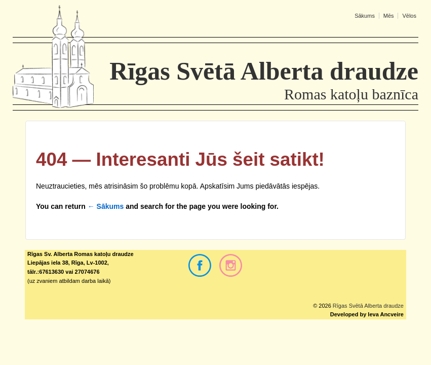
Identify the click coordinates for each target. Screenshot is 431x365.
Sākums (365, 16)
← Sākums (106, 206)
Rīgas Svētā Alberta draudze (367, 306)
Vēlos (409, 16)
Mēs (388, 16)
